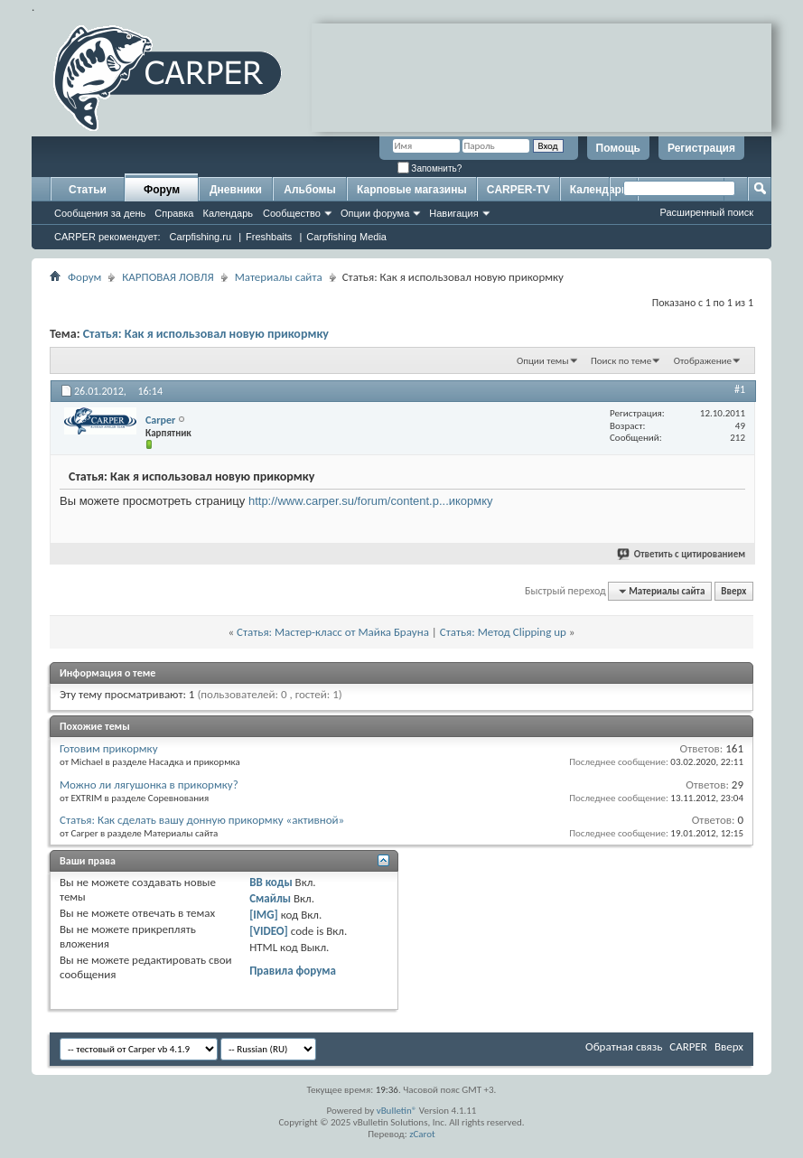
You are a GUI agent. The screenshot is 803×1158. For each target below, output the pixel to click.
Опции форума (375, 213)
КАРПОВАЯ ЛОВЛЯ (167, 277)
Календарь (227, 213)
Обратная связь (623, 1046)
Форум (162, 189)
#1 (739, 389)
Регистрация (701, 148)
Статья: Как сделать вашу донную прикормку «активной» (202, 819)
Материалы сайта (278, 277)
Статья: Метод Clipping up (503, 632)
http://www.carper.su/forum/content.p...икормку (370, 501)
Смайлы (270, 898)
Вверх (733, 591)
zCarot (422, 1134)
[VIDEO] (268, 931)
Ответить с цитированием (682, 554)
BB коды (271, 882)
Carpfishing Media (346, 236)
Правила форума (292, 970)
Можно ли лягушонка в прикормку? (149, 784)
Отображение (703, 361)
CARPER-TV (518, 189)
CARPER (688, 1046)
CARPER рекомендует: (107, 236)
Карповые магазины (412, 189)
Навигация (453, 213)
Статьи (88, 189)
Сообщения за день (99, 213)
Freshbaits (269, 236)
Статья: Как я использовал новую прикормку (206, 333)
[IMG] (263, 914)
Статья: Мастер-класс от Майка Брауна (333, 632)
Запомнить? (429, 168)
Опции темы (543, 361)
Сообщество (292, 213)
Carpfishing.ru (200, 236)
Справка (173, 213)
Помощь (618, 148)
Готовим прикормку (109, 748)
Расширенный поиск (706, 212)
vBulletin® (397, 1110)
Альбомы (309, 189)
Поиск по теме (621, 361)
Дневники (236, 189)
